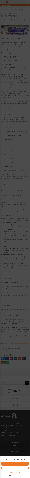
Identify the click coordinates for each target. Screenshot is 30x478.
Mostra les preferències (15, 472)
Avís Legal (18, 475)
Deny (15, 468)
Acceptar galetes (15, 463)
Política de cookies (12, 475)
